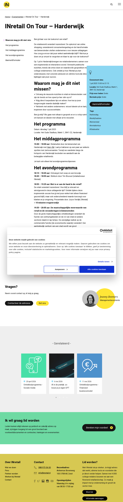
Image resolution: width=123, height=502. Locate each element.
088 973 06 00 (44, 467)
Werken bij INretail (12, 476)
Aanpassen (61, 269)
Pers (7, 470)
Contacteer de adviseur (19, 303)
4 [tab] (67, 397)
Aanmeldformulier (101, 104)
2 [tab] (60, 397)
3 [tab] (63, 397)
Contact (8, 479)
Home (7, 16)
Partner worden (11, 473)
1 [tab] (56, 397)
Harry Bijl (50, 147)
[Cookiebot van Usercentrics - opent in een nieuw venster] (103, 231)
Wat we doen (10, 467)
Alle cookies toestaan (96, 269)
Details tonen (103, 262)
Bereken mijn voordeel (97, 427)
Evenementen (17, 16)
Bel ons (42, 303)
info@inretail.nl (44, 473)
